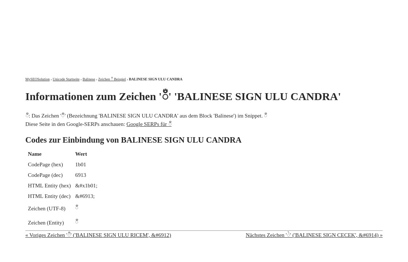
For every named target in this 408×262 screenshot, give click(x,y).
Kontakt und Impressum (345, 6)
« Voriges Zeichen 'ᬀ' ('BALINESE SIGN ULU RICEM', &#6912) (98, 235)
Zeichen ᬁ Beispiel (112, 79)
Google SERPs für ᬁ (149, 124)
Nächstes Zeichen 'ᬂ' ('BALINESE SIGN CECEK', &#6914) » (314, 235)
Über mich (289, 6)
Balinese (88, 79)
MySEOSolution (38, 79)
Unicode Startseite (66, 79)
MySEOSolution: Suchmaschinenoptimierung (111, 33)
